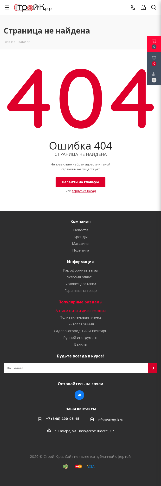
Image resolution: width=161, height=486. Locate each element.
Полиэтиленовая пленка (80, 317)
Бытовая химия (80, 324)
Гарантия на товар (80, 290)
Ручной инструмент (80, 337)
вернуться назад (84, 191)
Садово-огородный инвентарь (80, 330)
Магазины (80, 243)
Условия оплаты (80, 276)
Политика (80, 250)
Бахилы (80, 344)
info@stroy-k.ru (110, 419)
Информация (80, 261)
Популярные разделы (80, 302)
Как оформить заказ (80, 270)
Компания (81, 221)
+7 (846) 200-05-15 (62, 418)
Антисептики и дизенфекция (81, 310)
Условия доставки (80, 283)
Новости (80, 229)
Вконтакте (79, 395)
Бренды (81, 236)
